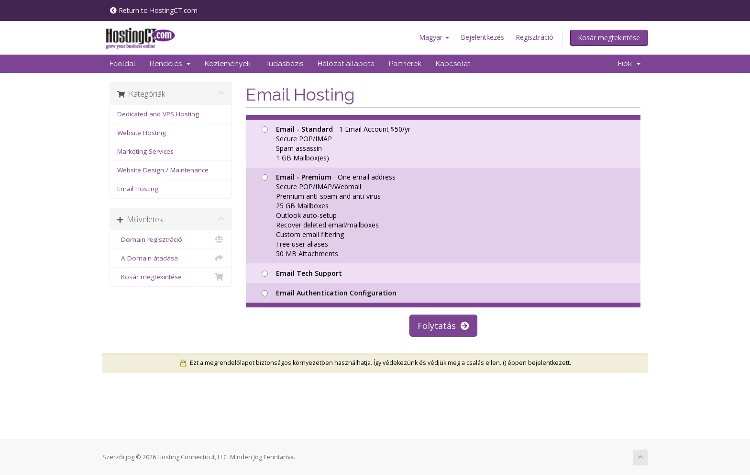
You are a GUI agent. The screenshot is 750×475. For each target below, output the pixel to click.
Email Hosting (137, 188)
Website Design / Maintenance (163, 170)
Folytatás (443, 325)
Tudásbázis (284, 63)
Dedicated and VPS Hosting (158, 114)
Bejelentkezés (482, 37)
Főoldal (122, 63)
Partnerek (405, 63)
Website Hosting (141, 132)
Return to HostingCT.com (154, 10)
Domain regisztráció (170, 239)
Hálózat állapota (346, 63)
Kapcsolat (453, 63)
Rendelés (170, 63)
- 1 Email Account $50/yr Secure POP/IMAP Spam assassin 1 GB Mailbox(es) (336, 143)
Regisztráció (534, 37)
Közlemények (228, 63)
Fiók (629, 63)
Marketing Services (145, 151)
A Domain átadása (170, 258)
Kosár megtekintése (609, 37)
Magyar (434, 37)
